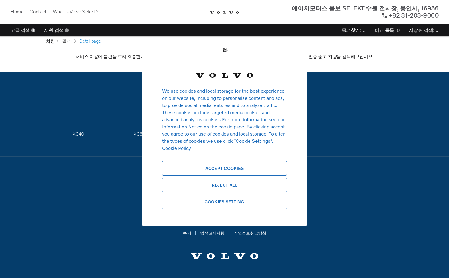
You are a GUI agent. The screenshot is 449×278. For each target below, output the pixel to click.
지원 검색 (56, 30)
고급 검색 (22, 30)
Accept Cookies (224, 168)
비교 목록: (387, 30)
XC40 (78, 133)
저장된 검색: (424, 30)
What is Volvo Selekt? (76, 11)
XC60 (139, 133)
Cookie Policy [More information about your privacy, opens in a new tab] (176, 148)
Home (16, 11)
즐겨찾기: (354, 30)
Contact (37, 11)
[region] (224, 139)
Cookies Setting (224, 201)
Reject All (225, 184)
